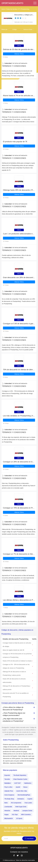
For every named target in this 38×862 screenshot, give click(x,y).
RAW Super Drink (20, 806)
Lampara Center (27, 810)
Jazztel (18, 787)
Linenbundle (8, 806)
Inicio (3, 9)
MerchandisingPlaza (24, 795)
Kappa (6, 814)
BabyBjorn (7, 783)
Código (14, 29)
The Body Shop (9, 799)
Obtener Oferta (19, 54)
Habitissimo (27, 783)
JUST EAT (17, 783)
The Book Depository (19, 775)
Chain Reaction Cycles (20, 779)
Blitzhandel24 (8, 818)
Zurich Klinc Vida (21, 791)
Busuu (25, 787)
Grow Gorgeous (9, 795)
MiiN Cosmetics (26, 814)
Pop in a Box (8, 787)
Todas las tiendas (11, 9)
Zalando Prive (8, 791)
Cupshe (29, 799)
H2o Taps (15, 814)
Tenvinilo (7, 779)
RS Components (16, 803)
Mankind (16, 810)
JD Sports (19, 818)
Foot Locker (28, 803)
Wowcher (7, 810)
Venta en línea (27, 29)
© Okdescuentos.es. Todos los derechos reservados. (19, 860)
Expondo (7, 775)
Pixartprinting (25, 9)
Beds (6, 803)
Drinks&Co (20, 799)
